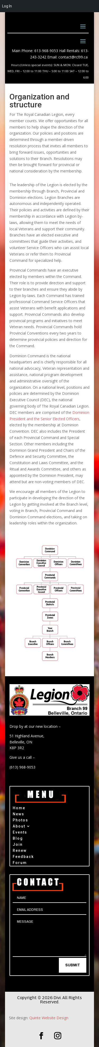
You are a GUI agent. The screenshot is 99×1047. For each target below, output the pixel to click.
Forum (20, 863)
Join (18, 845)
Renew (20, 851)
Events (20, 832)
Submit (72, 965)
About (19, 826)
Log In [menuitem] (7, 6)
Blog (18, 839)
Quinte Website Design (48, 1017)
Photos (20, 820)
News (18, 814)
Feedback (23, 857)
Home (19, 808)
